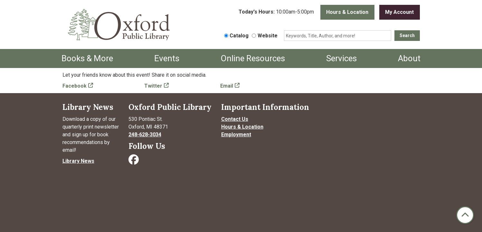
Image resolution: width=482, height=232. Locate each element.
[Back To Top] (465, 215)
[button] (276, 12)
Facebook (74, 86)
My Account (399, 12)
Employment (236, 134)
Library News (78, 161)
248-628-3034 (144, 134)
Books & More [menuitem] (87, 58)
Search (407, 35)
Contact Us (234, 119)
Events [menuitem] (166, 58)
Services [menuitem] (341, 58)
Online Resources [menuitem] (253, 58)
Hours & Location (347, 12)
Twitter (153, 86)
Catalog (239, 36)
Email (226, 86)
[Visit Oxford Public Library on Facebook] (134, 162)
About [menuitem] (409, 58)
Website (268, 36)
